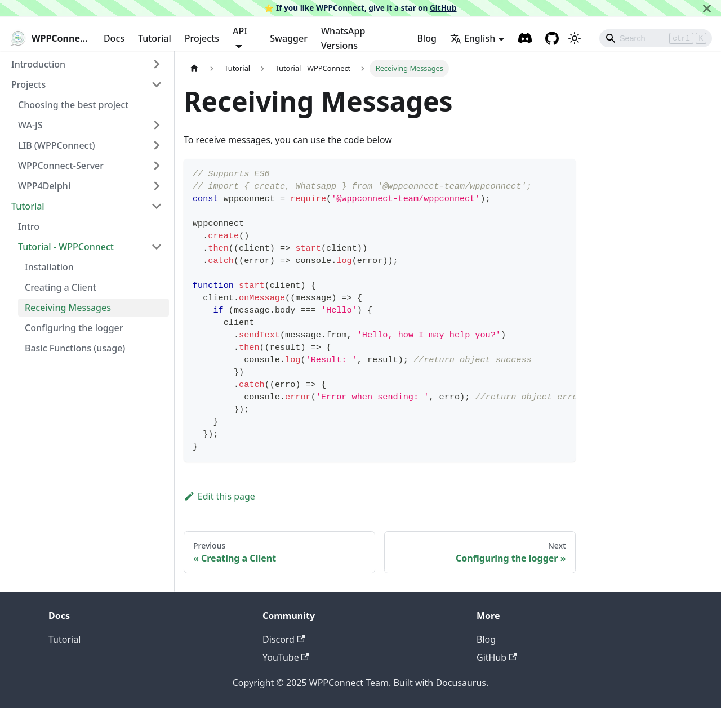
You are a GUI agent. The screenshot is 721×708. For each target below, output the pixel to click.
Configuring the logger (74, 328)
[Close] (707, 8)
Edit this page (219, 496)
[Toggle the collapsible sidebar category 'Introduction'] (156, 64)
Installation (49, 267)
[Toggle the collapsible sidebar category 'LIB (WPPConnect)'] (156, 145)
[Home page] (194, 68)
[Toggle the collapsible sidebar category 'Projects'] (156, 84)
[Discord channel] (524, 38)
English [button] (472, 38)
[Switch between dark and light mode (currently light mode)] (575, 38)
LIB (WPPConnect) (56, 145)
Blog (426, 38)
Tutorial (154, 38)
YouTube (285, 657)
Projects (202, 38)
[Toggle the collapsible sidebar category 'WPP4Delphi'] (156, 186)
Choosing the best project (73, 105)
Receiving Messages (68, 307)
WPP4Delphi (44, 186)
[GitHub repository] (552, 38)
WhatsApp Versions (343, 38)
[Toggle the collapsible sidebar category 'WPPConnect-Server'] (156, 166)
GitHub (443, 7)
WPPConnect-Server (61, 165)
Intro (28, 226)
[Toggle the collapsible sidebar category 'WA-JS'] (156, 125)
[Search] (655, 38)
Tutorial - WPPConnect (66, 247)
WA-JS (30, 125)
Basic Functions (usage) (75, 348)
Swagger (289, 38)
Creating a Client (60, 287)
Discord (283, 639)
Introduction (38, 64)
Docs (114, 38)
